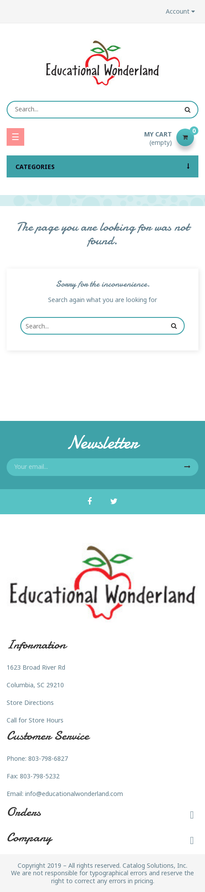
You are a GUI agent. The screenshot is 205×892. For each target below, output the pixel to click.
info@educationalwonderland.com (74, 793)
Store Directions (30, 702)
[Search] (102, 109)
